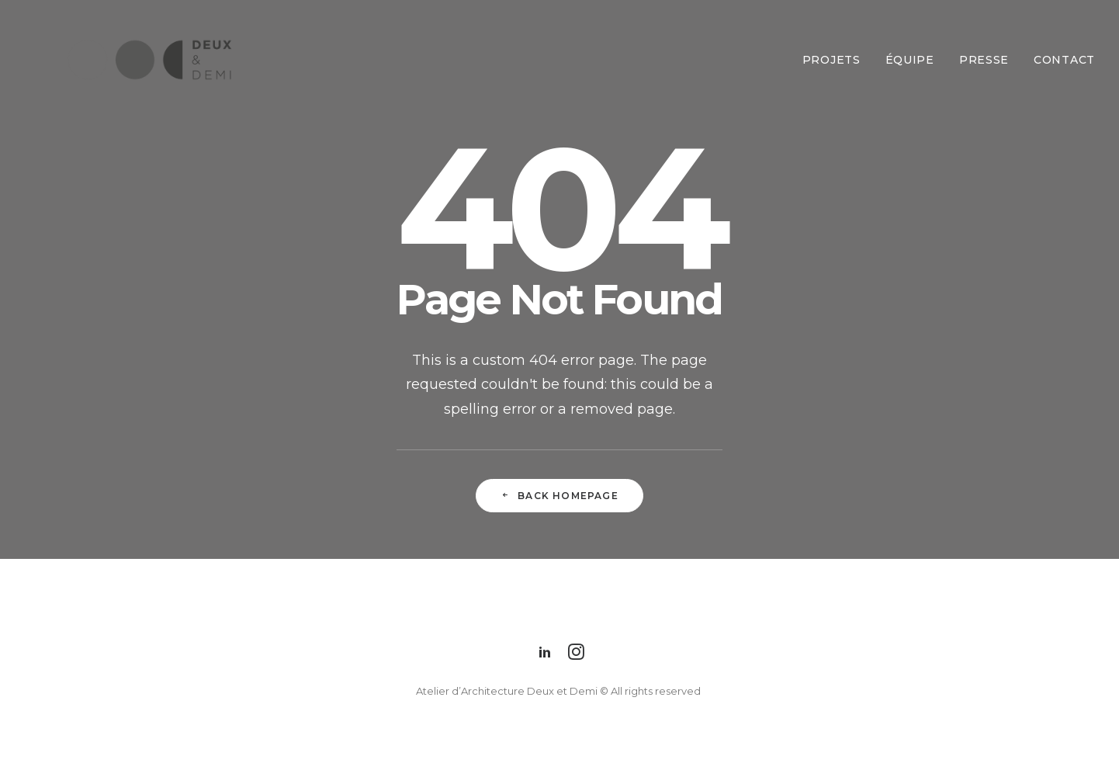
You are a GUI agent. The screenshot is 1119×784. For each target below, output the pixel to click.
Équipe (909, 60)
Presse (984, 60)
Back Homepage (559, 495)
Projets (831, 60)
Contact (1064, 60)
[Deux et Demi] (125, 60)
